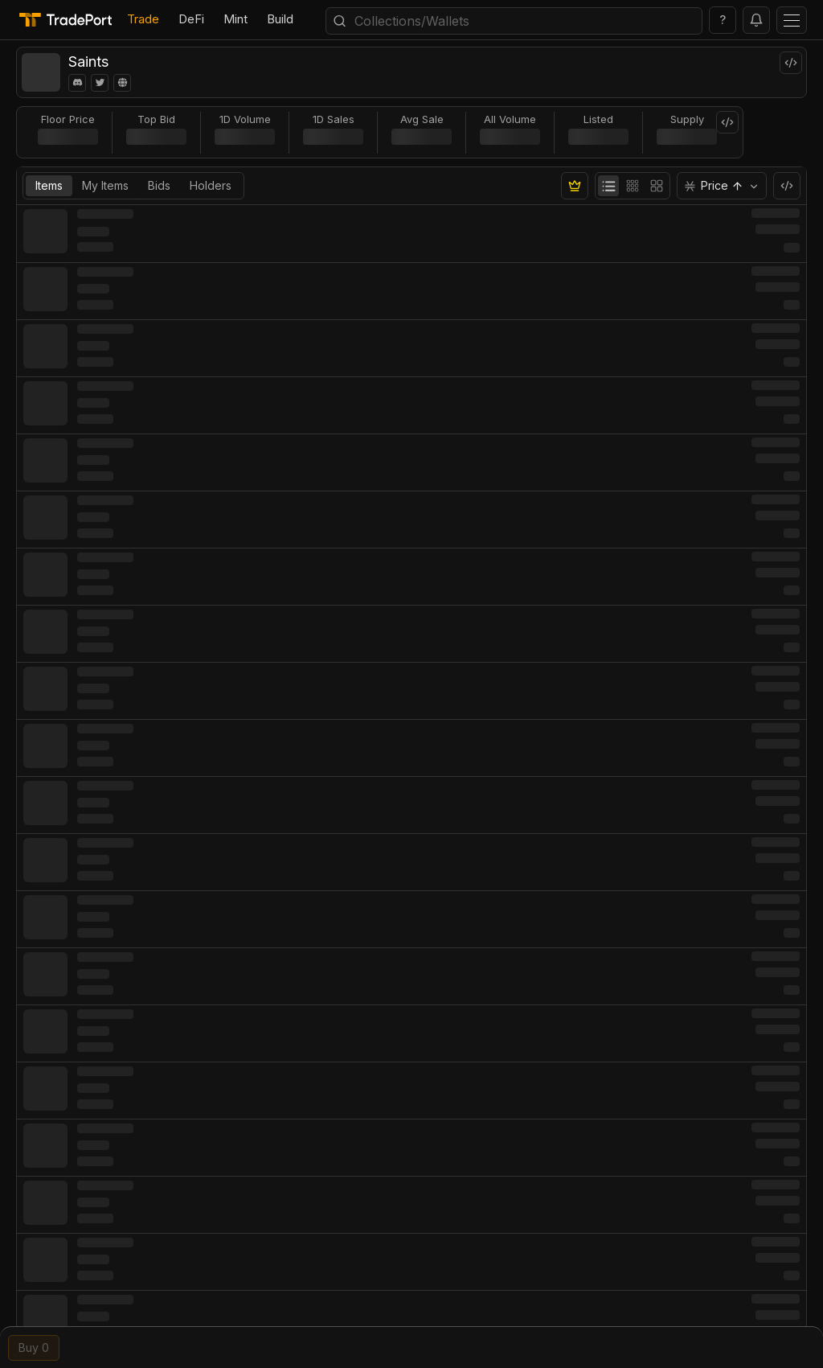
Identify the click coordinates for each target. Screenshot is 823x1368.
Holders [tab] (210, 185)
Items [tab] (49, 185)
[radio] (608, 185)
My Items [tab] (105, 185)
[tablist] (133, 185)
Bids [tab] (159, 185)
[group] (632, 185)
